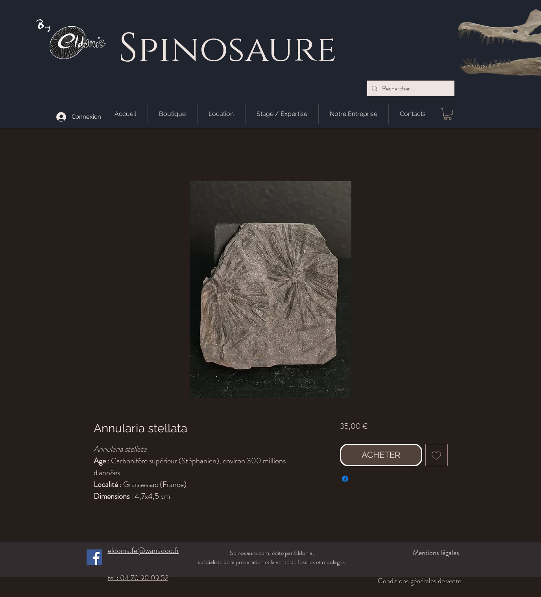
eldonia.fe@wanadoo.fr (143, 550)
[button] (448, 114)
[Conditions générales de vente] (413, 581)
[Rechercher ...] (410, 88)
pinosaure (237, 50)
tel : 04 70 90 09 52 (138, 578)
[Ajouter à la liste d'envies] (436, 455)
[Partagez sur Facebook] (345, 478)
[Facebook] (94, 557)
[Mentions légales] (417, 552)
